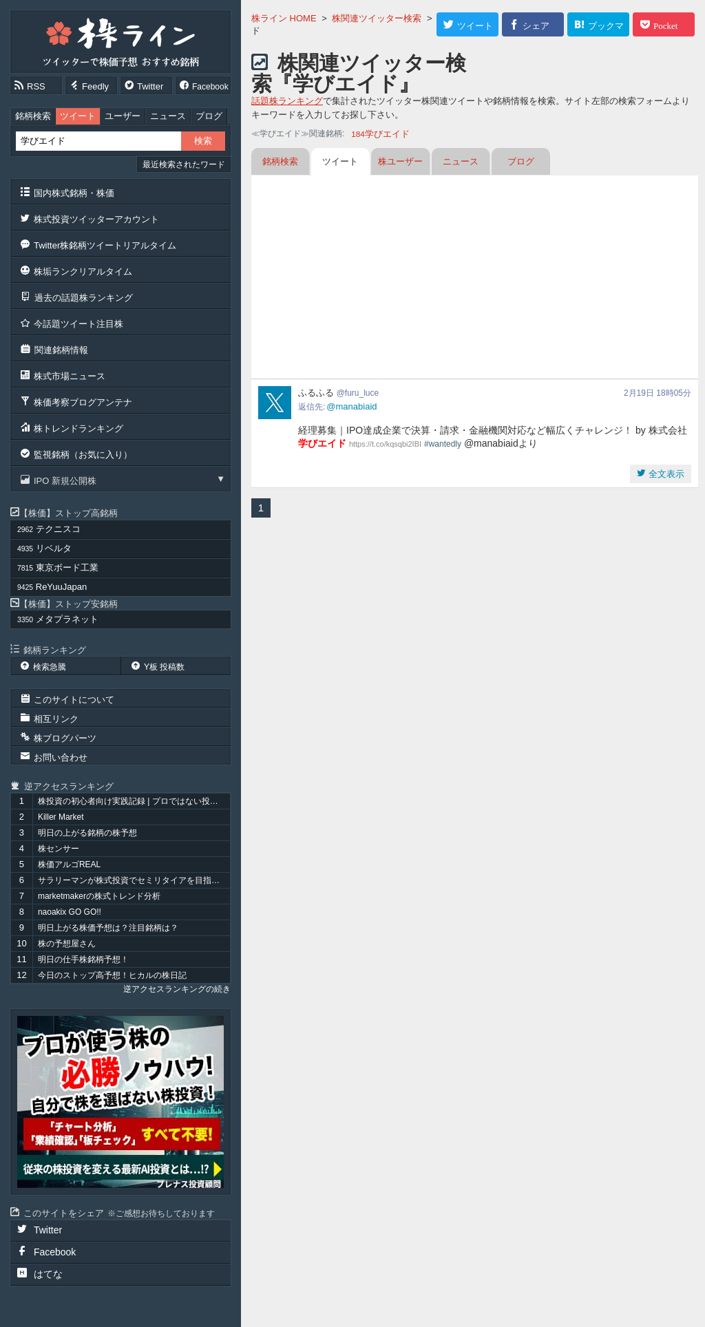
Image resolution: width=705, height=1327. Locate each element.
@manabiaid (351, 406)
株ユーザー (400, 161)
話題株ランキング (287, 101)
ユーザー (122, 116)
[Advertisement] (474, 278)
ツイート (78, 116)
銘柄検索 (33, 116)
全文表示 (665, 474)
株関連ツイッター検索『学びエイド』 (358, 73)
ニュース (168, 116)
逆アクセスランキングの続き (177, 989)
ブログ (209, 116)
